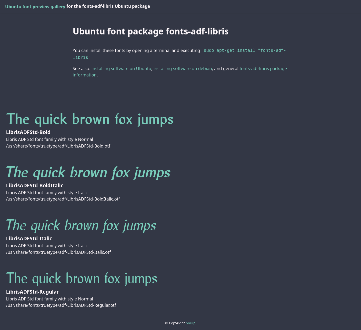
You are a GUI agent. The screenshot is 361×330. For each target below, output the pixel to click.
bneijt (190, 322)
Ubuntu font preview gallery (35, 7)
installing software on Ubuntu (121, 67)
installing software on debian (183, 67)
